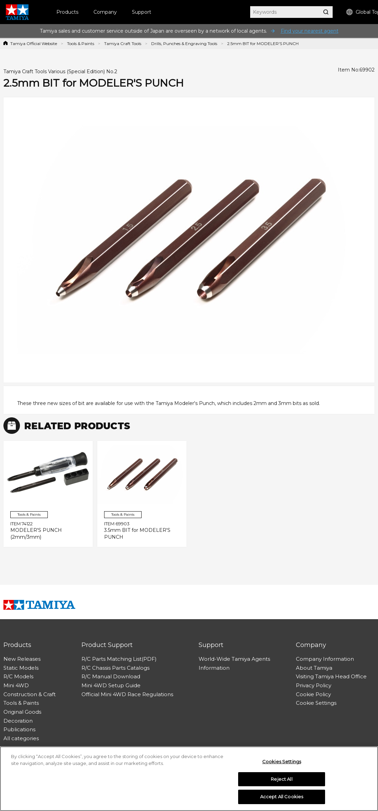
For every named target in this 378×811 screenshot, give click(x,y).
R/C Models (18, 676)
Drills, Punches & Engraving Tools (184, 43)
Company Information (325, 659)
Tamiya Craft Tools (122, 43)
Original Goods (22, 712)
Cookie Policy (313, 694)
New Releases (22, 659)
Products (67, 12)
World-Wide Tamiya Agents (234, 659)
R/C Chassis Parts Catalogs (115, 668)
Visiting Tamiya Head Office (331, 676)
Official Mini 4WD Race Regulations (127, 694)
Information (214, 668)
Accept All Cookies (281, 796)
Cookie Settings (316, 703)
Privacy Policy (313, 685)
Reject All (281, 779)
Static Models (20, 668)
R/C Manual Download (110, 676)
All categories (21, 738)
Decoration (18, 720)
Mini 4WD (16, 685)
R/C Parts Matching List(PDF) (119, 659)
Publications (19, 729)
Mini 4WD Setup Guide (111, 685)
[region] (189, 778)
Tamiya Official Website (33, 43)
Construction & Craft (29, 694)
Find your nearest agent (309, 31)
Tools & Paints (80, 43)
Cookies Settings (281, 761)
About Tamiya (314, 668)
